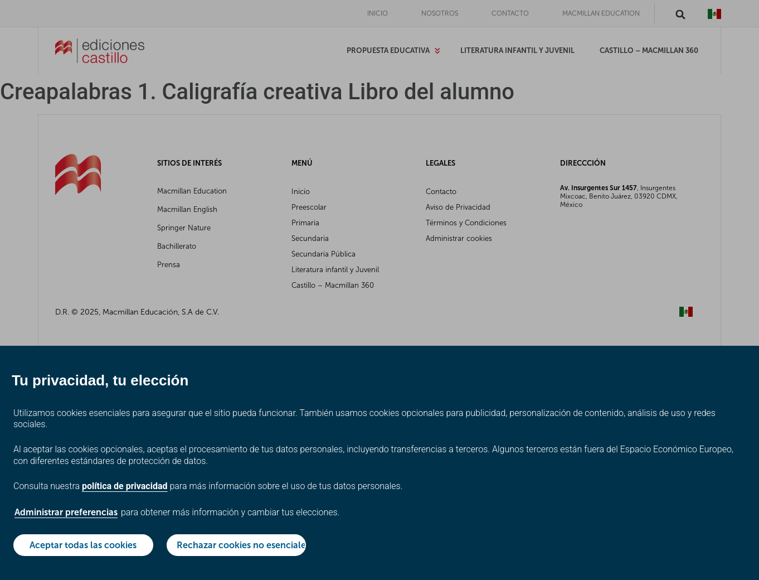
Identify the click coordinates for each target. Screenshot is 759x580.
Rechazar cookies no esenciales (241, 545)
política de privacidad (125, 486)
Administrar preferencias (66, 512)
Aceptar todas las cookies (83, 545)
